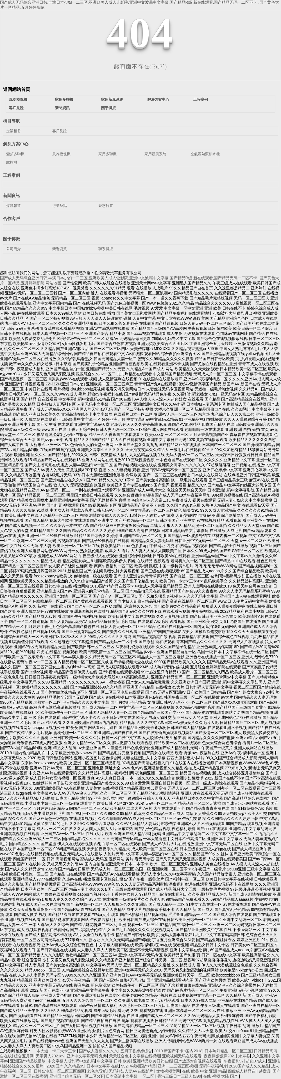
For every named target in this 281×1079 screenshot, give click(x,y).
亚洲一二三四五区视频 (177, 1066)
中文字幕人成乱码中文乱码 (71, 1061)
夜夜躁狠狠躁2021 (220, 1056)
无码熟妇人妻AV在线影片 (131, 1071)
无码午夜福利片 (213, 1066)
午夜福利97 (234, 1061)
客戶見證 (16, 108)
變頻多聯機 (15, 154)
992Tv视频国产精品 (138, 1066)
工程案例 (200, 99)
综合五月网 (24, 1056)
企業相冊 (13, 131)
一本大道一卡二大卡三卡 (55, 1051)
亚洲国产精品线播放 (28, 1061)
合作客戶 (11, 218)
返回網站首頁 (16, 89)
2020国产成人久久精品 (249, 1066)
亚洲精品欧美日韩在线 (152, 1061)
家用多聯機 (64, 99)
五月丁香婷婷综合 (136, 1051)
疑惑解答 (105, 206)
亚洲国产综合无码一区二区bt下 (76, 1076)
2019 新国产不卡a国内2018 (178, 1051)
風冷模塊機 (18, 99)
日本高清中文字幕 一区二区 (130, 1076)
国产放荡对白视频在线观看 (197, 1061)
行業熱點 (59, 206)
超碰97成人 (256, 1061)
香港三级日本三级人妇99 (179, 1076)
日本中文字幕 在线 (103, 1066)
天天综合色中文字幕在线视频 (134, 1056)
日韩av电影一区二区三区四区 (59, 1071)
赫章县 (265, 1071)
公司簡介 (13, 249)
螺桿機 (11, 162)
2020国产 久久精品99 (65, 1066)
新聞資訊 (62, 108)
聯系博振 (105, 249)
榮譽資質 (59, 249)
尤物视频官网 (168, 1071)
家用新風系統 (112, 99)
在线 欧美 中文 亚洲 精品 (204, 1071)
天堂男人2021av (50, 1056)
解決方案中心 (158, 99)
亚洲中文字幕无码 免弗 (87, 1056)
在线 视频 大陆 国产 (221, 1076)
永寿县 (244, 1056)
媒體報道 (13, 206)
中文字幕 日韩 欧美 (114, 1061)
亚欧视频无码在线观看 (181, 1056)
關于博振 (108, 108)
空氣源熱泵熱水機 (205, 154)
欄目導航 (11, 120)
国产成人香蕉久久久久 (98, 1051)
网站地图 (53, 283)
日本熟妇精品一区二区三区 (228, 1051)
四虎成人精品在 (242, 1071)
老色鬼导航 (97, 1071)
